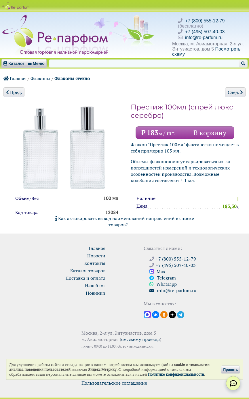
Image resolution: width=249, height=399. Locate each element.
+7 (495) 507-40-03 (205, 31)
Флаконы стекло (72, 78)
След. (235, 92)
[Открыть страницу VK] (155, 314)
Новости (96, 255)
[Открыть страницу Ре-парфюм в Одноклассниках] (164, 314)
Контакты (94, 263)
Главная (14, 78)
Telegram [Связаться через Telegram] (162, 278)
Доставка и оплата (85, 278)
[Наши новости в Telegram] (180, 314)
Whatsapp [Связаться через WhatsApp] (163, 284)
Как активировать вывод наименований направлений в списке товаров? (124, 221)
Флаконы (40, 78)
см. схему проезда (140, 339)
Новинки (95, 293)
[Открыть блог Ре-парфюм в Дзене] (172, 314)
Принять (230, 369)
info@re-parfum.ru (204, 37)
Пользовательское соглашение (114, 383)
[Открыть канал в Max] (147, 314)
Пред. (14, 92)
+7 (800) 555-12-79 (205, 20)
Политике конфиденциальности (176, 374)
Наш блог (95, 285)
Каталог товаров (87, 270)
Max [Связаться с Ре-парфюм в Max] (157, 271)
